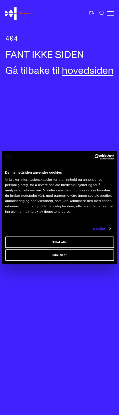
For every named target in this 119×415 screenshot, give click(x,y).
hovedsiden (87, 71)
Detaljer (99, 228)
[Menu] (110, 13)
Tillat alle (59, 242)
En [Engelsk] (92, 13)
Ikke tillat (59, 255)
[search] (101, 13)
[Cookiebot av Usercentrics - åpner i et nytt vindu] (94, 157)
